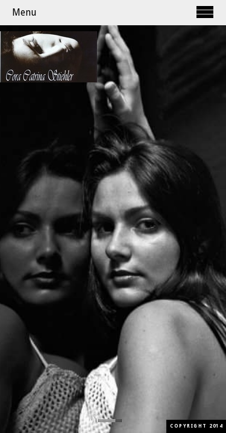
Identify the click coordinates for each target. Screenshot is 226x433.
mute (89, 420)
